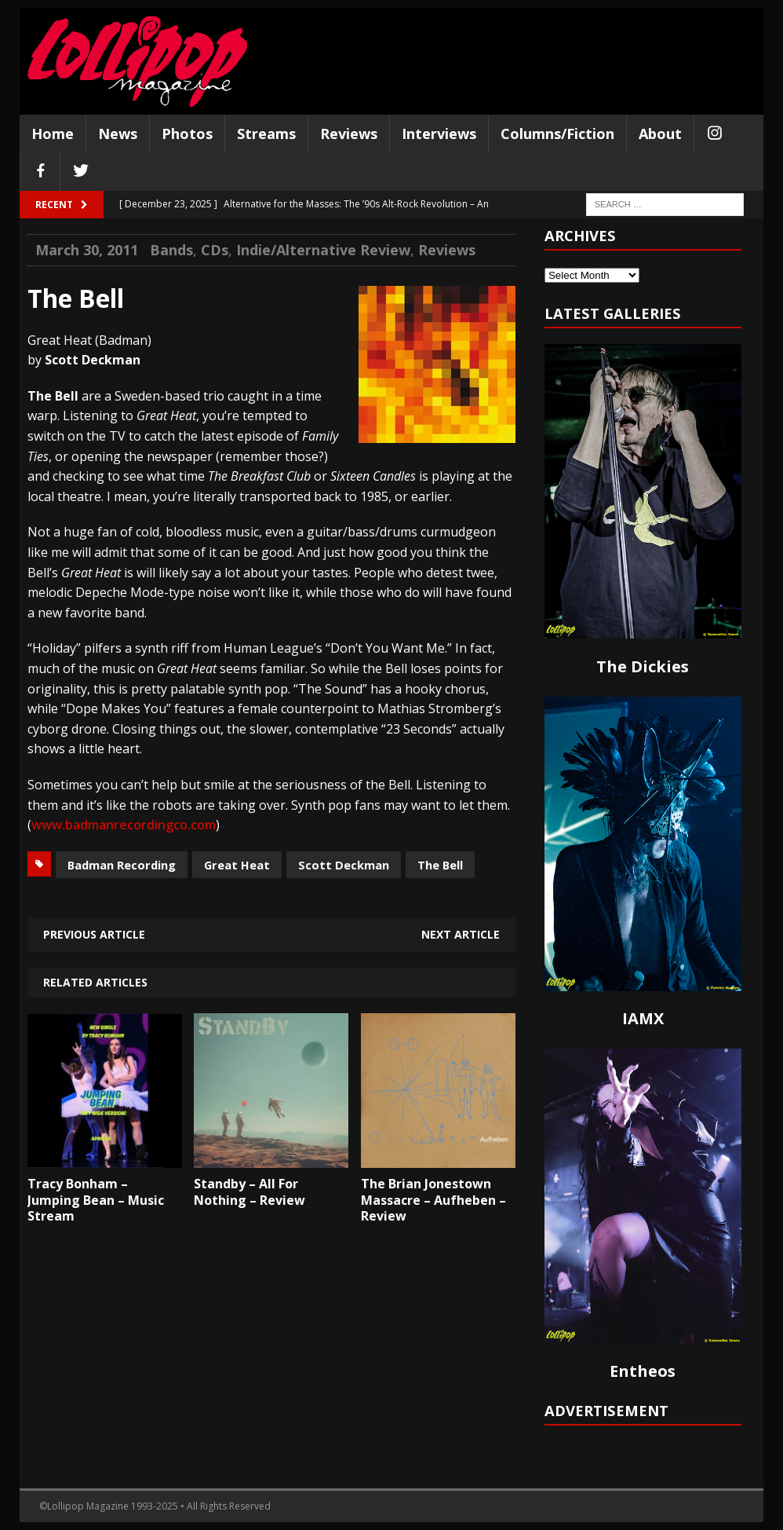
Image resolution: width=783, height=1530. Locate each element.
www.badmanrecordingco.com (123, 824)
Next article (460, 934)
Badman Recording (121, 865)
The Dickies (642, 666)
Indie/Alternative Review (323, 249)
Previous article (94, 934)
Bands (171, 249)
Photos (187, 133)
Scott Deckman (343, 865)
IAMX (643, 1018)
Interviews (439, 133)
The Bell (440, 865)
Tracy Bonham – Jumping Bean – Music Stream (95, 1200)
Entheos (643, 1371)
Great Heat (237, 865)
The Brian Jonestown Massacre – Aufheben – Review (433, 1200)
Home (52, 133)
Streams (266, 133)
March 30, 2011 (86, 249)
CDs (214, 249)
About (660, 133)
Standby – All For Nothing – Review (249, 1192)
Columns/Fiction (557, 133)
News (117, 133)
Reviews (348, 133)
